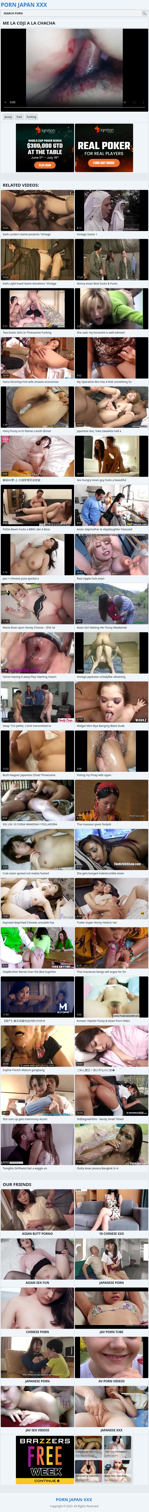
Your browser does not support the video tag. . (74, 70)
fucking (31, 117)
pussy (8, 117)
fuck (19, 117)
